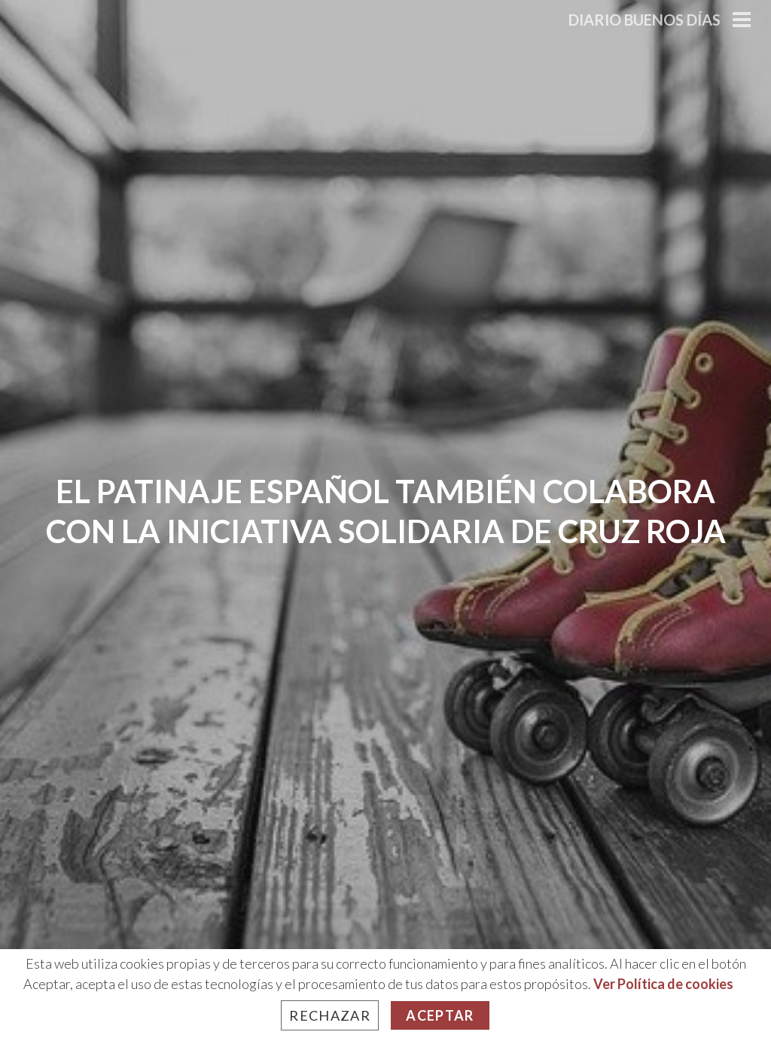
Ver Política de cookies (663, 983)
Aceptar (440, 1015)
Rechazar (329, 1015)
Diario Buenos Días (644, 20)
